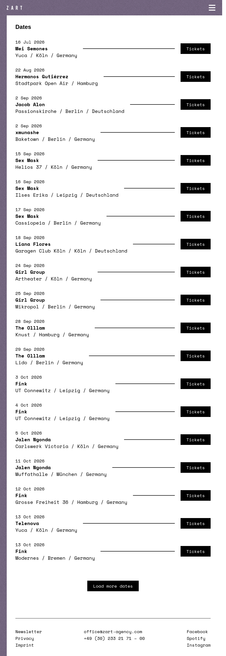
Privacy (24, 638)
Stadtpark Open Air (41, 83)
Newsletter (28, 631)
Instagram (199, 645)
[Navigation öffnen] (216, 8)
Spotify (196, 638)
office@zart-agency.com (113, 631)
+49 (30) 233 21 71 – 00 (114, 638)
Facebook (197, 631)
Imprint (24, 645)
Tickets (195, 48)
